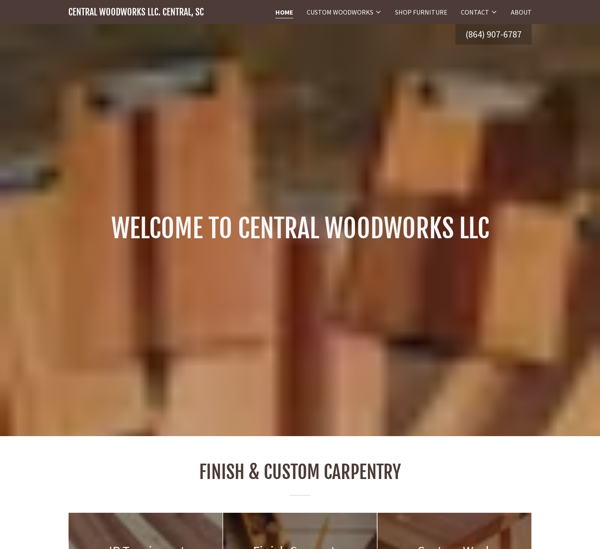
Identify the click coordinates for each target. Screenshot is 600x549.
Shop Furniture (421, 12)
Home (284, 12)
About (521, 12)
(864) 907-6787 (493, 34)
